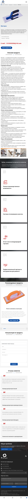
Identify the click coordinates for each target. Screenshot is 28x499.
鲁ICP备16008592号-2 (5, 493)
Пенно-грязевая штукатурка (14, 308)
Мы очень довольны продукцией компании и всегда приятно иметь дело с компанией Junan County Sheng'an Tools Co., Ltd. (13, 381)
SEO (16, 493)
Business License (12, 493)
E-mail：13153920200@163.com (11, 43)
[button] (1, 329)
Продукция (10, 4)
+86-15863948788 (5, 466)
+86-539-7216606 (5, 464)
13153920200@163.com (6, 468)
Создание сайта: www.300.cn (6, 494)
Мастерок (15, 4)
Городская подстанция (15, 494)
